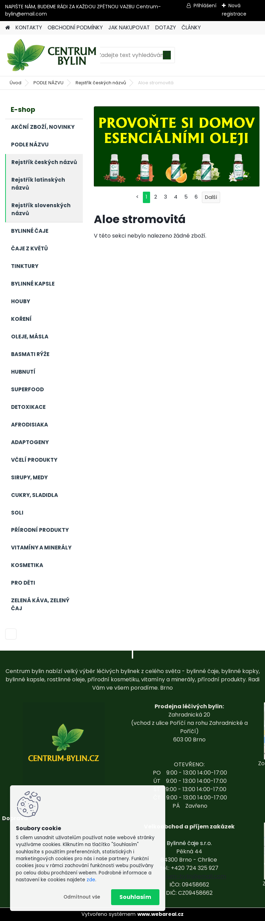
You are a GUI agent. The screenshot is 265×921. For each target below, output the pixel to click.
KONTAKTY (29, 27)
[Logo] (52, 55)
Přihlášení (205, 5)
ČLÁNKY (191, 27)
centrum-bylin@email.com (189, 876)
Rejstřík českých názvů (101, 82)
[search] (167, 57)
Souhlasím (135, 897)
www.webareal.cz (160, 914)
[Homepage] (7, 28)
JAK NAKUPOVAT (129, 27)
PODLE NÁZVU (48, 82)
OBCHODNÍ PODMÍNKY (75, 27)
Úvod (15, 82)
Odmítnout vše (81, 897)
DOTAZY (165, 27)
